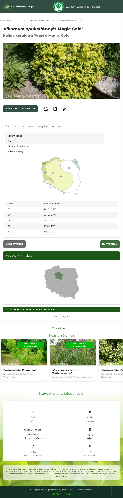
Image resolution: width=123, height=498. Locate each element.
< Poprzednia (14, 244)
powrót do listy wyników (20, 108)
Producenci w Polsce (18, 255)
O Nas (69, 494)
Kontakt (56, 494)
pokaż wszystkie (61, 316)
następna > (110, 244)
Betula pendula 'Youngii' (33, 438)
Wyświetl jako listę (61, 328)
